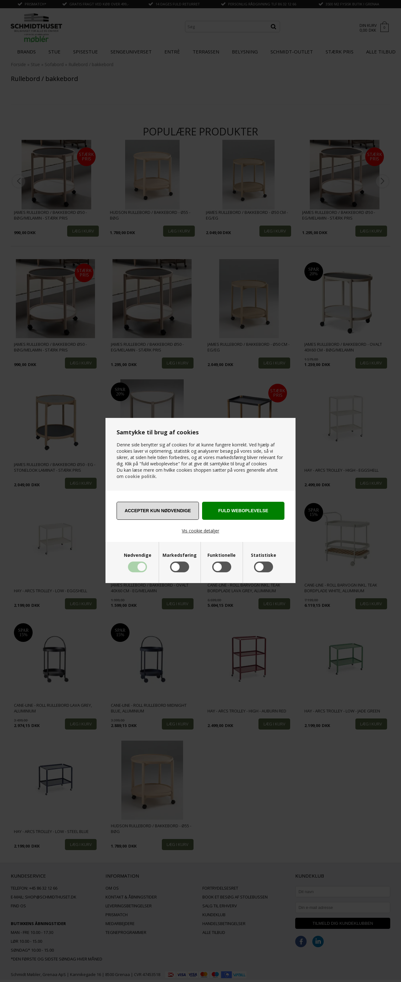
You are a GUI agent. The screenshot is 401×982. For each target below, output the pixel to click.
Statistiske (263, 555)
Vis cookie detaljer (200, 531)
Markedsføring (179, 555)
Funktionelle (221, 555)
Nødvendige (137, 555)
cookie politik (140, 476)
